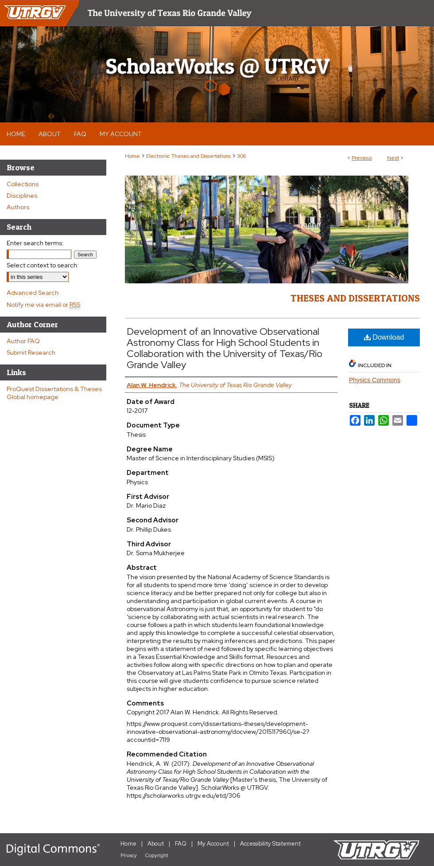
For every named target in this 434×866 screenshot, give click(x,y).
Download (384, 337)
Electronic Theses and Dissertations (188, 156)
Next (393, 157)
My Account (213, 843)
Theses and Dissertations (355, 298)
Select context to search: (43, 265)
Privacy (128, 855)
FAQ (180, 843)
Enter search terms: (35, 243)
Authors (18, 207)
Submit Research (31, 353)
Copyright (156, 855)
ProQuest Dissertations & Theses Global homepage (54, 393)
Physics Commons (374, 380)
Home (132, 156)
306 (241, 156)
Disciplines (22, 196)
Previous (362, 157)
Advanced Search (32, 293)
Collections (23, 184)
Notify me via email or (43, 305)
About (155, 843)
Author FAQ (23, 341)
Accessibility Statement (270, 843)
